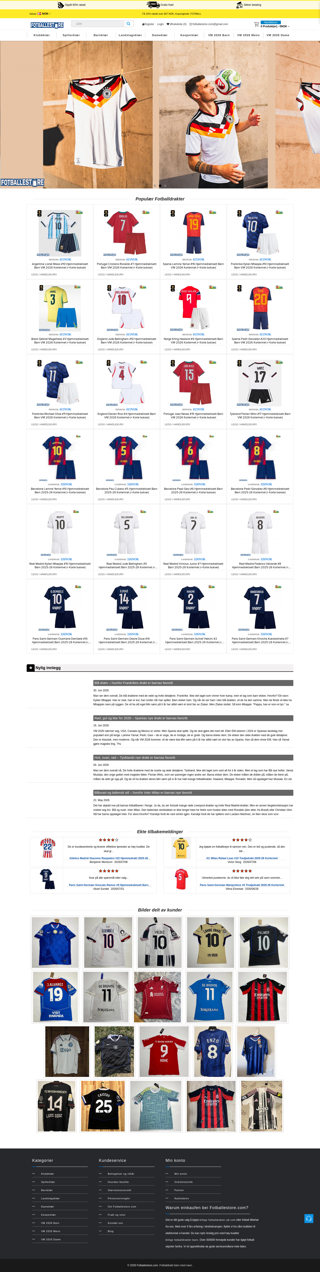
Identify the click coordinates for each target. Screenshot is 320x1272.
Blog (111, 1231)
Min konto (180, 1173)
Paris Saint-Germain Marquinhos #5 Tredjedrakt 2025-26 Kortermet (242, 885)
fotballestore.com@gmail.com (209, 24)
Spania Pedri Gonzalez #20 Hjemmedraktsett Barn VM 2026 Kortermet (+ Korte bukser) (260, 340)
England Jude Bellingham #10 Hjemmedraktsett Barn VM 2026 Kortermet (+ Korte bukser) (126, 340)
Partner (179, 1190)
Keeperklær (189, 35)
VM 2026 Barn (219, 35)
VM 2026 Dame (278, 35)
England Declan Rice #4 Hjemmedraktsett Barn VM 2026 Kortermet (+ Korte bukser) (127, 415)
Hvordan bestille (118, 1182)
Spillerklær (71, 35)
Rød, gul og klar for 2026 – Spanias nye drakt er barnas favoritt (141, 718)
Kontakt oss (115, 1223)
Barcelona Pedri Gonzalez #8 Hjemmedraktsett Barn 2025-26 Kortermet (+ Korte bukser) (260, 490)
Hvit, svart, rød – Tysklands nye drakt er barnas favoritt (134, 757)
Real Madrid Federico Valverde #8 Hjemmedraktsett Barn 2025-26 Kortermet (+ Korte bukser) (260, 567)
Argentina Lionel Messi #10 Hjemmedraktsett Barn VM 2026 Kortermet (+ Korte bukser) (60, 265)
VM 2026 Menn (248, 35)
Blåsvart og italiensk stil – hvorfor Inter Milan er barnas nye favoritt (143, 792)
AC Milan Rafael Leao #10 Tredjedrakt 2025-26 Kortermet (242, 858)
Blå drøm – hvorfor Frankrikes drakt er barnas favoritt (133, 683)
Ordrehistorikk (183, 1182)
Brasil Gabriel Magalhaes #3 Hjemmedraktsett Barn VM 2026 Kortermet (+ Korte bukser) (60, 340)
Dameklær (160, 35)
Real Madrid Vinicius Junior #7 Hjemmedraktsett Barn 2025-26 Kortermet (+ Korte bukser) (193, 565)
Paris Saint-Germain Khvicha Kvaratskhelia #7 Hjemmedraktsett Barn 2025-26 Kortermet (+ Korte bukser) (260, 642)
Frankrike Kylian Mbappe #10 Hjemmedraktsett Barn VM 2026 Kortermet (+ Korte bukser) (260, 265)
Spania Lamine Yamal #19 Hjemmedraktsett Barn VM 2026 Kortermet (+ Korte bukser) (193, 265)
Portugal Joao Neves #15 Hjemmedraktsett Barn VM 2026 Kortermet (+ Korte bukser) (193, 415)
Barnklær (101, 35)
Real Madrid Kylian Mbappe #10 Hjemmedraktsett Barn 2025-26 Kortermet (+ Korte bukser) (60, 565)
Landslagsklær (130, 35)
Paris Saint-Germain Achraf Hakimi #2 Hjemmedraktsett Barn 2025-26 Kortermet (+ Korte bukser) (193, 642)
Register (148, 24)
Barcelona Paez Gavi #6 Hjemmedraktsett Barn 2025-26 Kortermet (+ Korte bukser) (193, 490)
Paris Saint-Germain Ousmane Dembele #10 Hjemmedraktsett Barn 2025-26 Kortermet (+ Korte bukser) (60, 642)
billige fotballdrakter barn (182, 1240)
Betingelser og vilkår (121, 1173)
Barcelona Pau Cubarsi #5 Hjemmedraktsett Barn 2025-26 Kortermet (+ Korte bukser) (126, 490)
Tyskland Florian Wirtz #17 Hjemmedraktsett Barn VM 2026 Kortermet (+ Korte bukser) (260, 415)
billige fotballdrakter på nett (217, 1220)
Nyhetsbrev (181, 1198)
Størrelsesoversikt (119, 1190)
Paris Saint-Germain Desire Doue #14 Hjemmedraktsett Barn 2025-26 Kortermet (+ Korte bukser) (127, 642)
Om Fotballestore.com (122, 1206)
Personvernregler (119, 1198)
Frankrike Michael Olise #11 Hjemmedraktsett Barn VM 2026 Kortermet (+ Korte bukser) (60, 415)
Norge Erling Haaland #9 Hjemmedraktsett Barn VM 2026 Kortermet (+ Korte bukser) (193, 340)
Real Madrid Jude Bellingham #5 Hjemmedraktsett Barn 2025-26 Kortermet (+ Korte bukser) (127, 567)
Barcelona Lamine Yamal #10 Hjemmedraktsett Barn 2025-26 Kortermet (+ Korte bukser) (60, 490)
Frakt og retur (117, 1214)
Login (160, 24)
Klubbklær (42, 35)
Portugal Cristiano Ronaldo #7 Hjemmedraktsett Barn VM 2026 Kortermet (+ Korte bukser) (126, 265)
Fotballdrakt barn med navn (175, 1265)
